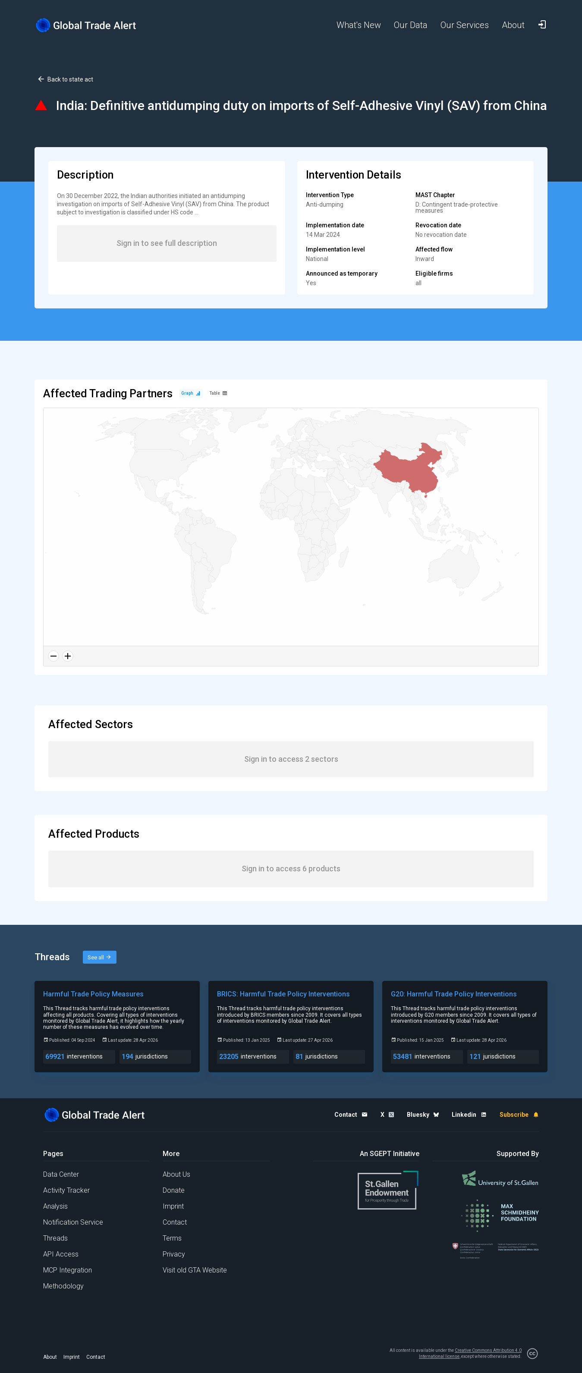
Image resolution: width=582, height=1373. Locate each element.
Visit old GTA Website (195, 1270)
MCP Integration (67, 1270)
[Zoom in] (67, 656)
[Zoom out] (53, 656)
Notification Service (73, 1222)
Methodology (63, 1286)
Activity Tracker (66, 1190)
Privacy (174, 1254)
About (50, 1357)
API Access (61, 1254)
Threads (55, 1238)
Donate (174, 1190)
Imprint (173, 1206)
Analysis (55, 1206)
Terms (172, 1238)
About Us (176, 1174)
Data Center (61, 1174)
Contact (175, 1222)
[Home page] (93, 25)
